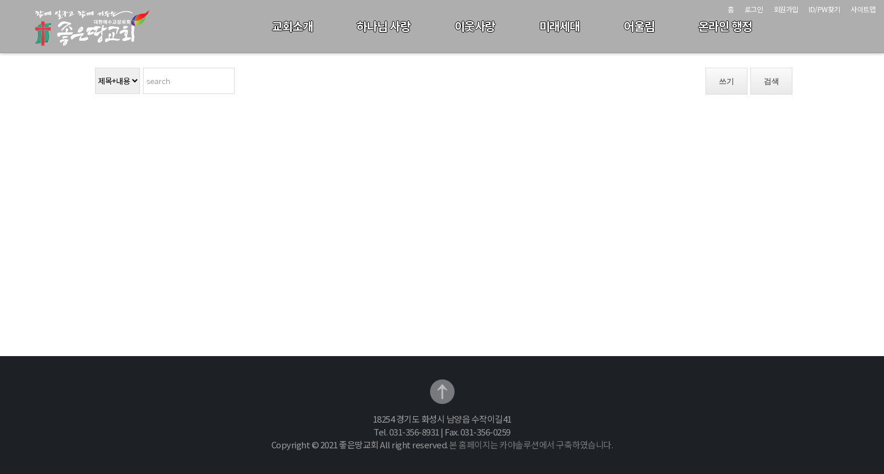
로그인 (754, 9)
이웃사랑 (475, 26)
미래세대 (559, 26)
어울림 (639, 26)
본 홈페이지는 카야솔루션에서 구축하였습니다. (531, 444)
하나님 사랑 (383, 26)
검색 (771, 81)
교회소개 (292, 26)
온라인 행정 (725, 26)
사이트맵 (863, 9)
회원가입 (786, 9)
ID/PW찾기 (824, 9)
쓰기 (726, 81)
